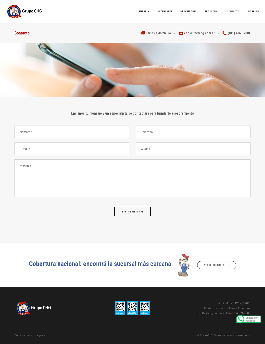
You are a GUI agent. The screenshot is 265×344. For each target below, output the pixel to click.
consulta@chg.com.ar (208, 306)
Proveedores (178, 8)
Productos (201, 8)
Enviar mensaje (132, 204)
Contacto (222, 8)
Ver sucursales (216, 258)
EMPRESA (133, 8)
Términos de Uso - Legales (29, 328)
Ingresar (242, 8)
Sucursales (154, 8)
